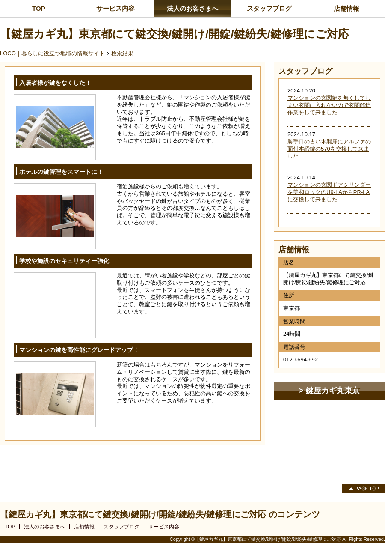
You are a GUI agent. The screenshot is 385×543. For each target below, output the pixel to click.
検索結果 (122, 53)
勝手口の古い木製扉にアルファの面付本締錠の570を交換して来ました (329, 148)
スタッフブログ (269, 8)
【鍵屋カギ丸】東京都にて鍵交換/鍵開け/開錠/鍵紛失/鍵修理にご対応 (174, 33)
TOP (38, 8)
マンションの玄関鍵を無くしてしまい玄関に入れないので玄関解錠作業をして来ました (329, 105)
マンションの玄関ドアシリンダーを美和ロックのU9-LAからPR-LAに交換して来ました (329, 192)
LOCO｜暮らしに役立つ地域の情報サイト (52, 53)
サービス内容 (115, 8)
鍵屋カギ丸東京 (333, 390)
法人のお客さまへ (192, 8)
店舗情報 (346, 8)
